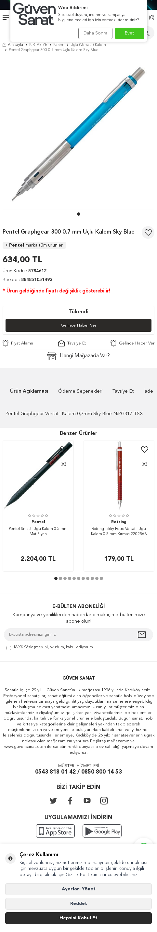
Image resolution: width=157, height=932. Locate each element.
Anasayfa (13, 45)
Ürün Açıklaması (29, 391)
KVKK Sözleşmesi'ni (31, 647)
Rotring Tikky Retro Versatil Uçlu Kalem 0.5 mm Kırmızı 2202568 (119, 531)
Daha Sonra (95, 33)
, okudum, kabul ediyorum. (50, 647)
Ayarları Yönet (79, 889)
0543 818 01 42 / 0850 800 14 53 (78, 772)
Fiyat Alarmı (18, 343)
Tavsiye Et (72, 343)
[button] (78, 214)
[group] (78, 134)
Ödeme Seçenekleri (80, 391)
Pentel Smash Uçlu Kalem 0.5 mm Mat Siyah (38, 531)
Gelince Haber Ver (78, 325)
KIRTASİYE (38, 45)
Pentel (34, 245)
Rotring (118, 522)
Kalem (58, 45)
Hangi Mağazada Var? (78, 356)
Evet (129, 33)
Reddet (78, 903)
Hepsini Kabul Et (78, 918)
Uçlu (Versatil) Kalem (88, 45)
